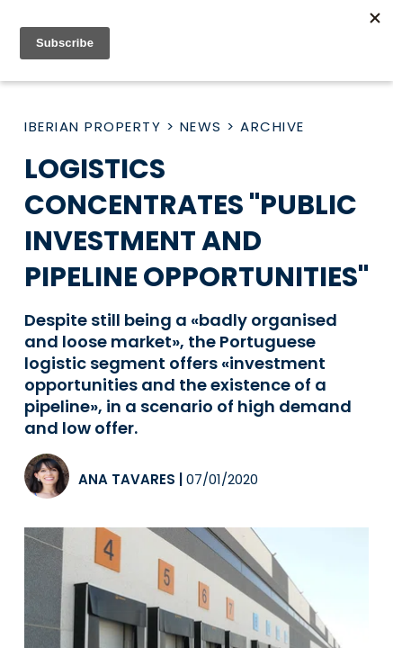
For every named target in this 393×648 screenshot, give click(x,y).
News (201, 126)
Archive (272, 126)
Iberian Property (92, 126)
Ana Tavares (126, 479)
